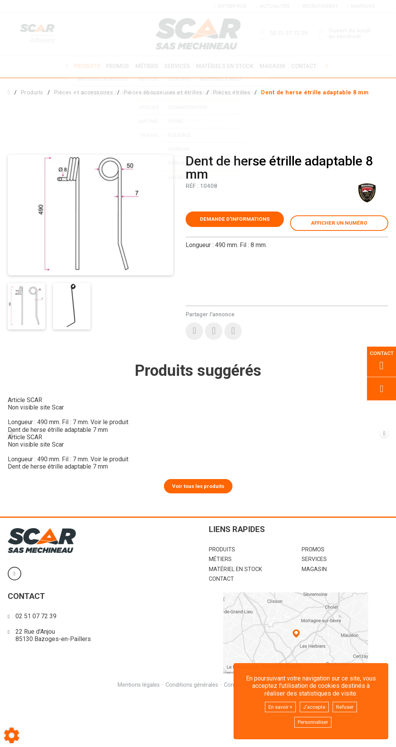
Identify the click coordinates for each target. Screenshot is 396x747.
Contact (307, 66)
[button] (315, 91)
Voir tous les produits (198, 535)
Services (177, 66)
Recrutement (318, 6)
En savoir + (276, 705)
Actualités (272, 6)
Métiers (145, 66)
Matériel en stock (235, 619)
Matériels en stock (225, 66)
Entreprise (230, 6)
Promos (115, 66)
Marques (360, 6)
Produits (83, 66)
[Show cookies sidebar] (11, 735)
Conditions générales (191, 735)
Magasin (275, 66)
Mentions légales (137, 735)
